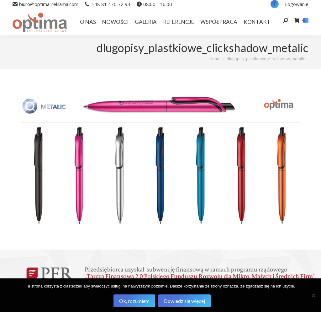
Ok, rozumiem (134, 301)
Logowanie (296, 4)
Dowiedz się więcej (184, 301)
